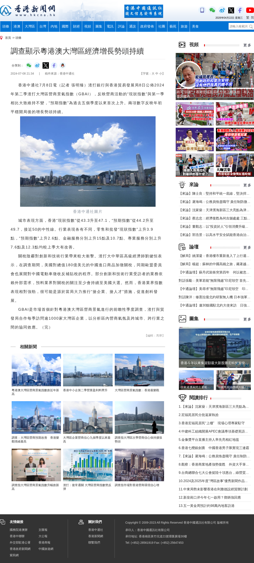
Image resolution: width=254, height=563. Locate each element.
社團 (161, 26)
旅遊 (184, 26)
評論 (121, 26)
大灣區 (30, 26)
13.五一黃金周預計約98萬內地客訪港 (207, 506)
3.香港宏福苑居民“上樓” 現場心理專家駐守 (212, 423)
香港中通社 (95, 529)
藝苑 (173, 26)
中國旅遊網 (46, 549)
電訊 (110, 26)
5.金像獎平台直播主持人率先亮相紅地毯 (209, 439)
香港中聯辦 (17, 536)
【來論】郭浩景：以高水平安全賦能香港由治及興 (216, 235)
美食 (195, 26)
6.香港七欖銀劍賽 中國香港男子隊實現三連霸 (214, 448)
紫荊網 (14, 555)
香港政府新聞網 (20, 549)
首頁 (8, 37)
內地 (54, 26)
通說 (132, 26)
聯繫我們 (94, 542)
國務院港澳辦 (19, 529)
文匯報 (43, 529)
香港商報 (44, 542)
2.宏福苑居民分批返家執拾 (199, 415)
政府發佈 (147, 26)
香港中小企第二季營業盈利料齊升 (85, 390)
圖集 (98, 26)
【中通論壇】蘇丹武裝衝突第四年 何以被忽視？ (216, 272)
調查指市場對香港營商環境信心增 (137, 485)
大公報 (43, 536)
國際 (65, 26)
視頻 (87, 26)
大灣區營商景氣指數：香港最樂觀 (137, 390)
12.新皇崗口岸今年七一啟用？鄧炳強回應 (210, 497)
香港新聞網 (95, 536)
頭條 (5, 26)
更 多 (247, 45)
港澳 (17, 26)
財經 (76, 26)
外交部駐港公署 (20, 542)
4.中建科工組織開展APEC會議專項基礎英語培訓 (215, 431)
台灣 (42, 26)
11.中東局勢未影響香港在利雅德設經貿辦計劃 (213, 489)
